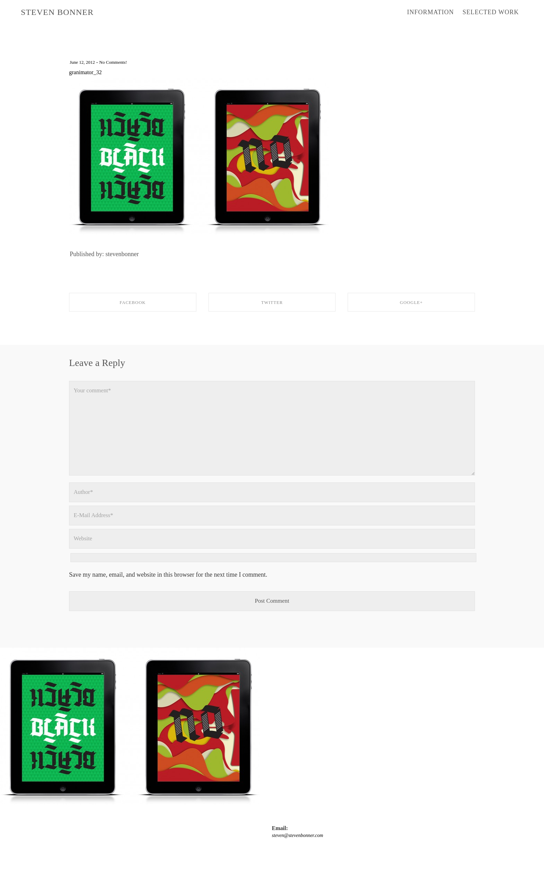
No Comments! (119, 62)
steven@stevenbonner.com (98, 857)
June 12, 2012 (84, 62)
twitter (242, 857)
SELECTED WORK (490, 12)
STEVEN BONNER (57, 12)
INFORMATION (430, 12)
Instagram (219, 857)
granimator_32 (87, 72)
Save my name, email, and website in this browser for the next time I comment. (168, 589)
